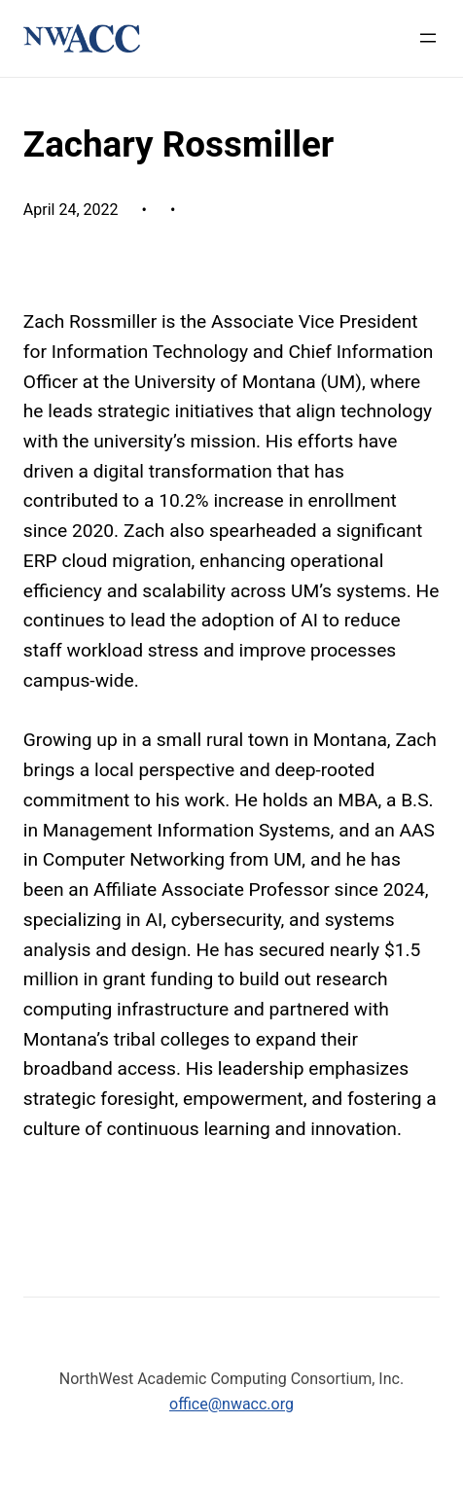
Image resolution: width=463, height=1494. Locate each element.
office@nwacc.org (231, 1404)
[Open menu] (428, 38)
